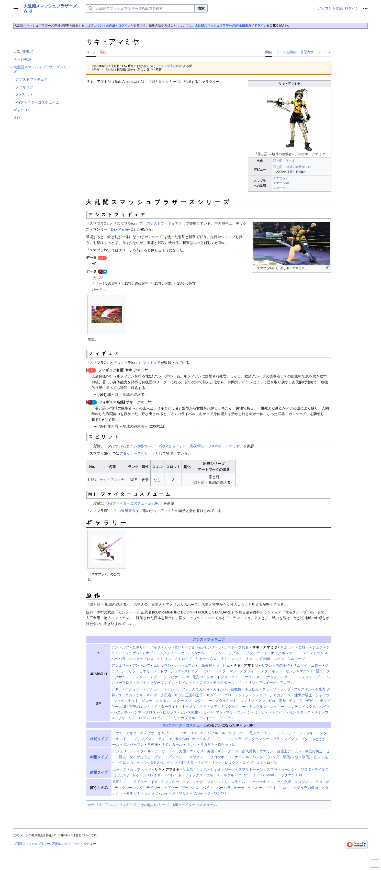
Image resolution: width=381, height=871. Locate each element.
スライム (238, 782)
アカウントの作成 (103, 25)
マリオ (270, 788)
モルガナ (133, 793)
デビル (234, 653)
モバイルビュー (85, 843)
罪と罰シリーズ (284, 161)
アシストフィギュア (162, 223)
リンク (216, 763)
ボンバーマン (212, 712)
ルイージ (168, 793)
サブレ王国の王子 (275, 665)
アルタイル (142, 751)
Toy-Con (182, 739)
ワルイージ (296, 659)
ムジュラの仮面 (305, 788)
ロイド (247, 763)
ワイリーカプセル (180, 718)
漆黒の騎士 (303, 695)
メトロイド (183, 659)
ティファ (165, 739)
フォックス (194, 775)
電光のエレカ (203, 677)
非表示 (27, 51)
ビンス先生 (189, 712)
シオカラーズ (280, 695)
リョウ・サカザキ (200, 744)
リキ (241, 682)
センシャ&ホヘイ (194, 653)
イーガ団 (179, 751)
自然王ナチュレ (289, 751)
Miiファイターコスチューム (185, 725)
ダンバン (175, 757)
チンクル (218, 653)
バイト (324, 707)
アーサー (161, 751)
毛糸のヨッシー (262, 733)
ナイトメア (254, 677)
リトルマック (231, 659)
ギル (221, 751)
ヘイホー (255, 788)
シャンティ (287, 733)
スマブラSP (281, 188)
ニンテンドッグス (313, 653)
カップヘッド (140, 769)
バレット (174, 775)
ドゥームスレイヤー (148, 775)
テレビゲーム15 (176, 677)
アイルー (140, 782)
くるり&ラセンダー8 (204, 647)
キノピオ (147, 733)
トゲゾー (171, 788)
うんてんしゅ (199, 689)
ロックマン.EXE (290, 775)
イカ (154, 782)
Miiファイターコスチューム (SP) (133, 503)
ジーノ (230, 769)
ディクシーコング (129, 788)
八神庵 (152, 744)
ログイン (124, 25)
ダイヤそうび (140, 757)
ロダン (144, 718)
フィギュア (152, 363)
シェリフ (128, 671)
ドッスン (189, 707)
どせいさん (190, 788)
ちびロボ (304, 769)
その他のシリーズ (155, 805)
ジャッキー (308, 733)
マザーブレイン (162, 682)
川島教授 (205, 665)
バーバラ (118, 659)
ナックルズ (258, 707)
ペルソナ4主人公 (180, 763)
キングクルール (212, 733)
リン (248, 659)
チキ (292, 701)
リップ (202, 763)
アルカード (155, 689)
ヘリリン (164, 659)
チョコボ (322, 782)
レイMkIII (262, 659)
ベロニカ (126, 763)
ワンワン (286, 682)
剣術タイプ (99, 757)
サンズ (202, 769)
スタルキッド (271, 671)
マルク (284, 788)
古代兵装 (249, 751)
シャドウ (160, 671)
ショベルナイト (126, 701)
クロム (233, 751)
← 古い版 (107, 69)
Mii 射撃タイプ (131, 511)
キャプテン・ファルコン (177, 733)
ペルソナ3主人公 (150, 763)
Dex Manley (120, 229)
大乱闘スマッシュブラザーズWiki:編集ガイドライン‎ (231, 25)
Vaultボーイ (246, 775)
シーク (198, 782)
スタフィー (168, 653)
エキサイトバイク (146, 647)
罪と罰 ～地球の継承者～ (290, 167)
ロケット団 (227, 744)
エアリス (196, 751)
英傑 (210, 751)
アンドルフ (120, 647)
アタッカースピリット (137, 453)
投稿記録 (172, 66)
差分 (96, 69)
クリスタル (303, 689)
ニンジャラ (232, 739)
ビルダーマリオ (257, 739)
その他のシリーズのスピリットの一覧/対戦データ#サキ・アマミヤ (185, 446)
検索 (201, 8)
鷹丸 (319, 671)
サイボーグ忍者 (236, 647)
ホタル (228, 775)
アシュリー (120, 665)
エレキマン (162, 665)
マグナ (141, 682)
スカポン (162, 701)
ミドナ (183, 682)
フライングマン (285, 739)
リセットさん (206, 659)
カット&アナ (174, 647)
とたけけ (122, 775)
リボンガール (172, 744)
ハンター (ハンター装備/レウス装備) (281, 757)
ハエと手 (121, 712)
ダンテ (159, 757)
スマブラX (280, 178)
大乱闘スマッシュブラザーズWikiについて (42, 843)
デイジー (153, 788)
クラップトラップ (276, 689)
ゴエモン (266, 751)
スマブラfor (281, 183)
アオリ (117, 733)
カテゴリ (94, 805)
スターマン (228, 671)
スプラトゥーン (250, 769)
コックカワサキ (130, 695)
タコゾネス (303, 782)
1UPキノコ (121, 782)
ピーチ (239, 788)
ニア (216, 739)
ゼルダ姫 (284, 782)
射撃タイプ (99, 772)
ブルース (213, 775)
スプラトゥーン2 (280, 769)
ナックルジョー (283, 653)
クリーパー (237, 733)
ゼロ (271, 701)
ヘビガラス (168, 712)
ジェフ (317, 647)
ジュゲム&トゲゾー (140, 653)
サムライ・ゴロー (294, 647)
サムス (188, 769)
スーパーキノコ (261, 782)
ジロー (210, 671)
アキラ (116, 689)
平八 (115, 744)
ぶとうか (318, 739)
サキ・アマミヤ (264, 647)
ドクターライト (254, 653)
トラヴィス (194, 757)
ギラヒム (223, 665)
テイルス (321, 769)
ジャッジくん (217, 782)
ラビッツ (151, 793)
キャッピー (170, 782)
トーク (159, 66)
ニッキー (277, 707)
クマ (185, 782)
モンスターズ (223, 682)
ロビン (278, 659)
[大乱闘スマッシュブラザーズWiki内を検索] (140, 8)
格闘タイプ (99, 739)
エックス (119, 769)
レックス (232, 763)
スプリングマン (252, 701)
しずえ (144, 671)
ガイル (218, 689)
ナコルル (242, 757)
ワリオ (184, 793)
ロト (259, 763)
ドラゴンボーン (219, 757)
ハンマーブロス (141, 659)
